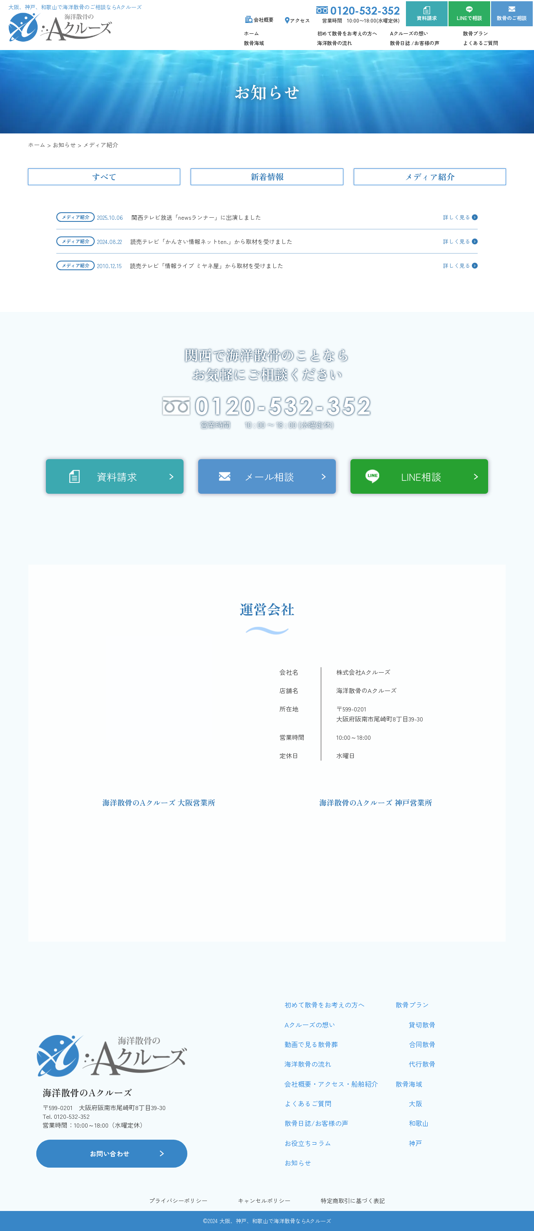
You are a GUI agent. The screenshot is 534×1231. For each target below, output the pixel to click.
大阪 (415, 1103)
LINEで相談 (469, 17)
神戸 (415, 1143)
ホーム (251, 33)
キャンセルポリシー (264, 1201)
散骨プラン (475, 33)
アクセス (300, 20)
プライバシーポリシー (178, 1201)
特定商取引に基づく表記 (353, 1201)
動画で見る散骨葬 (311, 1044)
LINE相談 (421, 476)
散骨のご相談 (512, 17)
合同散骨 (422, 1044)
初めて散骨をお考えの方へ (347, 33)
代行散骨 (422, 1064)
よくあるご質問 (480, 42)
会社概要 (264, 19)
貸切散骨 (422, 1025)
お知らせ (298, 1163)
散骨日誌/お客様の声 (316, 1123)
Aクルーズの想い (409, 33)
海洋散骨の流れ (334, 42)
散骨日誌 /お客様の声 (414, 42)
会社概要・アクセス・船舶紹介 (331, 1084)
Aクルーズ (318, 1221)
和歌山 (419, 1123)
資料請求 (427, 17)
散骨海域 (254, 42)
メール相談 (269, 476)
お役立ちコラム (308, 1143)
